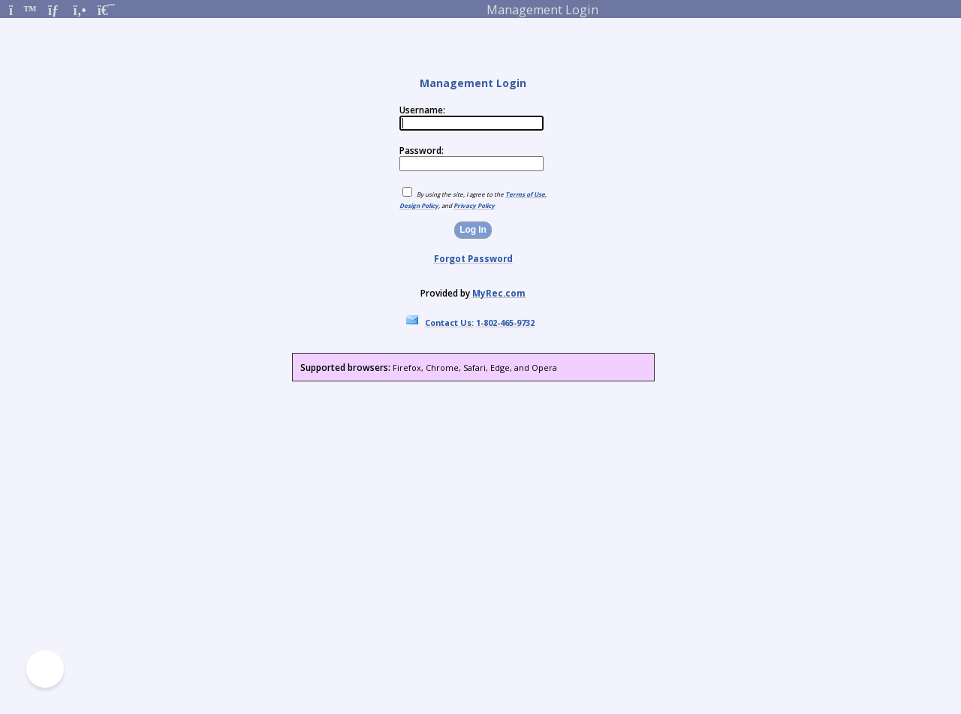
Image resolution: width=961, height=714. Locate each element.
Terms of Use (525, 194)
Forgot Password (473, 258)
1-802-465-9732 (505, 322)
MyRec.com (499, 293)
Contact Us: (449, 322)
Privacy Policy (474, 205)
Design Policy (418, 205)
